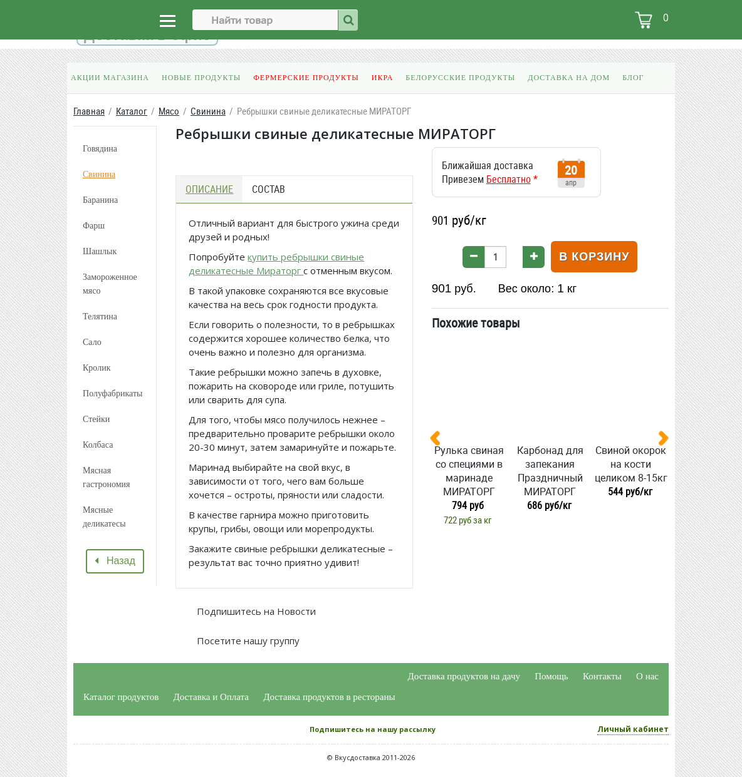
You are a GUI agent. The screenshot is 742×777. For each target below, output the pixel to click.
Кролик (96, 368)
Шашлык (100, 251)
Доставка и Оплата (211, 697)
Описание (209, 189)
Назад (115, 560)
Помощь (551, 676)
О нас (647, 676)
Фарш (94, 225)
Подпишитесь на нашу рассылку (373, 729)
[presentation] (440, 441)
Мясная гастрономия (106, 477)
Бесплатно (508, 179)
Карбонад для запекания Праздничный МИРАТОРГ (550, 470)
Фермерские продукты (306, 77)
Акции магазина (110, 77)
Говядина (100, 148)
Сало (92, 342)
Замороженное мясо (110, 284)
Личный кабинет (633, 729)
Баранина (100, 200)
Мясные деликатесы (104, 516)
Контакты (602, 676)
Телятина (100, 316)
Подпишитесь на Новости (255, 611)
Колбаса (98, 445)
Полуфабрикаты (112, 393)
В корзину (594, 256)
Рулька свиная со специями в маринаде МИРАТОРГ (469, 470)
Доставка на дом (569, 77)
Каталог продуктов (121, 697)
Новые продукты (201, 77)
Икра (382, 77)
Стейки (96, 419)
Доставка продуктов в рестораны (329, 697)
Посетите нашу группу (247, 640)
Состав (268, 189)
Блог (633, 77)
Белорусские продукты (460, 77)
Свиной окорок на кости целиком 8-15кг (631, 464)
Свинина (99, 174)
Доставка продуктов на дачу (464, 676)
